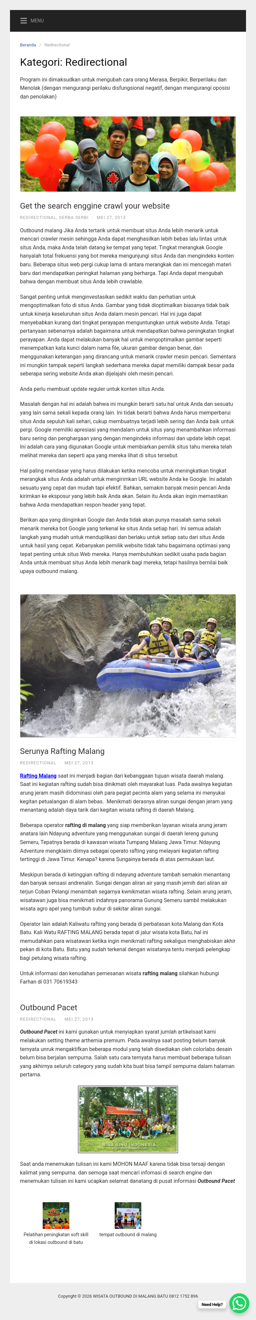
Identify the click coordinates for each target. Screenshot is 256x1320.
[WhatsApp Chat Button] (239, 1303)
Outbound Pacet (48, 1007)
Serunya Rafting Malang (62, 751)
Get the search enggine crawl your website (95, 206)
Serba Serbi (74, 217)
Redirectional (38, 217)
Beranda (28, 44)
